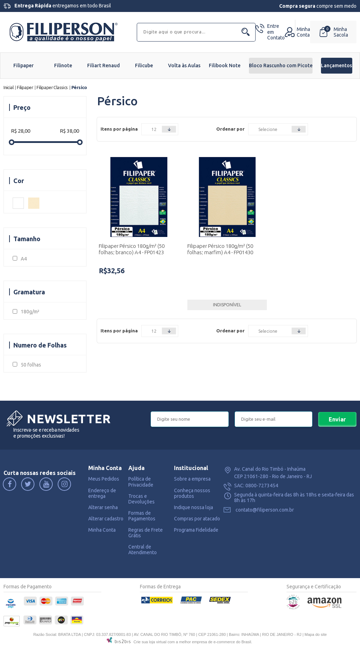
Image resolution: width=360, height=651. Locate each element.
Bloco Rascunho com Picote (281, 65)
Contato (276, 32)
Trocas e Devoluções (141, 499)
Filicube (144, 65)
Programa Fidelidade (196, 530)
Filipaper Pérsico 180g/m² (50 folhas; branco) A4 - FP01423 (132, 249)
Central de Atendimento (142, 549)
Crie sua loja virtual (150, 642)
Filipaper (23, 65)
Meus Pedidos (103, 479)
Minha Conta (102, 530)
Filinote (63, 65)
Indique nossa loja (193, 507)
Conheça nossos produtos (192, 493)
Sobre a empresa (192, 479)
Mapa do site (315, 634)
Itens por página (119, 128)
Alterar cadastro (105, 518)
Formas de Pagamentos (141, 515)
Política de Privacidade (140, 481)
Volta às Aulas (184, 65)
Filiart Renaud (103, 65)
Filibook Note (224, 65)
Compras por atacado (197, 518)
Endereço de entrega (102, 493)
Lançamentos (336, 65)
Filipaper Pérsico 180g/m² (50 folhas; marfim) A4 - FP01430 (220, 249)
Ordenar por (230, 128)
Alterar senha (103, 507)
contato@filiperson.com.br (265, 510)
